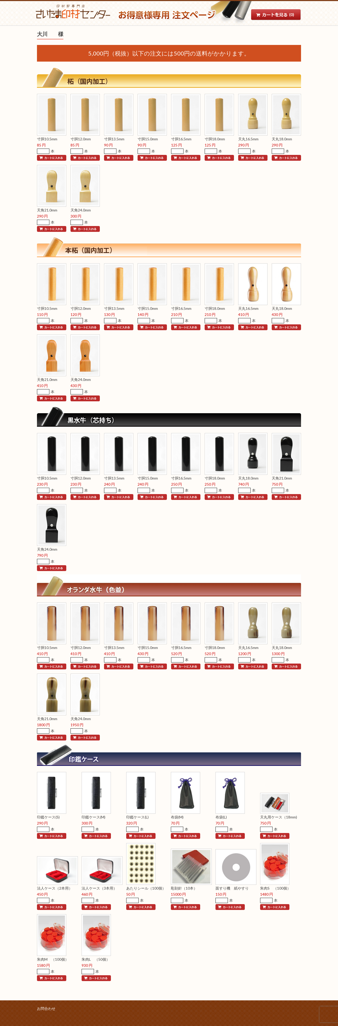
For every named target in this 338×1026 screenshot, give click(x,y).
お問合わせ (46, 1008)
